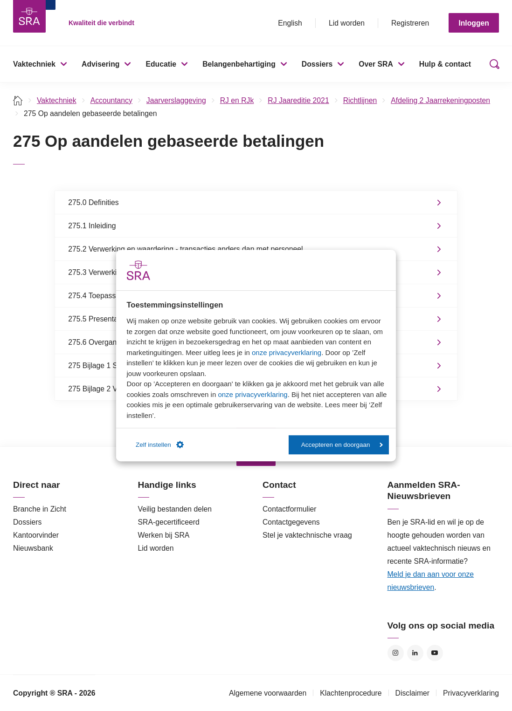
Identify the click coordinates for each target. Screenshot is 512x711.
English (290, 23)
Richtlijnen (360, 100)
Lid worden (347, 23)
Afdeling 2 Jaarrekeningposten (440, 100)
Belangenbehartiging (239, 64)
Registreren (410, 23)
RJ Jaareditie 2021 (298, 100)
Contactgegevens (291, 522)
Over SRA (376, 64)
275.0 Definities (93, 202)
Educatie (160, 64)
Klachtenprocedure (350, 693)
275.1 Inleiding (92, 226)
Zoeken (492, 64)
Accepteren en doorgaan (342, 444)
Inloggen (473, 23)
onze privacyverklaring (286, 352)
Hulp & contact (445, 64)
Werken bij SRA (164, 535)
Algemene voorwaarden (267, 693)
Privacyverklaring (471, 693)
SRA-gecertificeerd (169, 522)
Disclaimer (412, 693)
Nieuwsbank (33, 548)
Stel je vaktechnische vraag (307, 535)
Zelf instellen (160, 445)
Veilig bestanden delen (175, 509)
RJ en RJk (237, 100)
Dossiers (317, 64)
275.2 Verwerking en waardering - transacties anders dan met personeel (185, 249)
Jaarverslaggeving (176, 100)
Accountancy (111, 100)
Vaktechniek (34, 64)
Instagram (395, 653)
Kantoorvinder (36, 535)
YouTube (435, 653)
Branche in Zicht (39, 509)
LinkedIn (415, 653)
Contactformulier (290, 509)
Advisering (100, 64)
